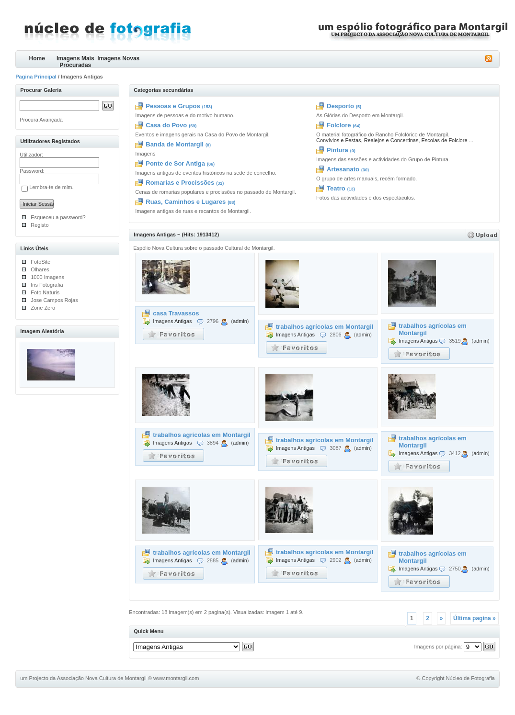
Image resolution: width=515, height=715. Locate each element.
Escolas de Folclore (445, 140)
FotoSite (40, 262)
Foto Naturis (45, 292)
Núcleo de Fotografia (470, 678)
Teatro (336, 188)
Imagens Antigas (172, 321)
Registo (39, 225)
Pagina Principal (36, 76)
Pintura (337, 150)
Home (37, 58)
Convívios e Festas (338, 140)
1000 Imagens (47, 277)
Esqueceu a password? (58, 217)
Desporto (340, 106)
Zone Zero (43, 308)
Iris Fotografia (47, 285)
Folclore (339, 125)
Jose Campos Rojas (54, 300)
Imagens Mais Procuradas (75, 61)
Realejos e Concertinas (391, 140)
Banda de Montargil (175, 144)
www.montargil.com (176, 678)
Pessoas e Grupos (173, 106)
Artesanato (343, 169)
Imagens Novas (118, 58)
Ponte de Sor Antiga (175, 163)
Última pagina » (474, 618)
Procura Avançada (41, 120)
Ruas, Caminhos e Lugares (186, 201)
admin (240, 321)
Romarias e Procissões (180, 182)
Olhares (40, 269)
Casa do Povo (166, 125)
